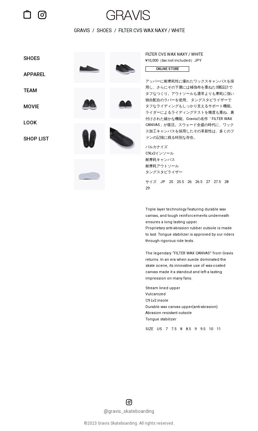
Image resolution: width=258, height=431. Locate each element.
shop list (36, 139)
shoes (32, 58)
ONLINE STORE (167, 69)
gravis (82, 30)
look (30, 123)
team (30, 90)
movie (31, 107)
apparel (34, 74)
